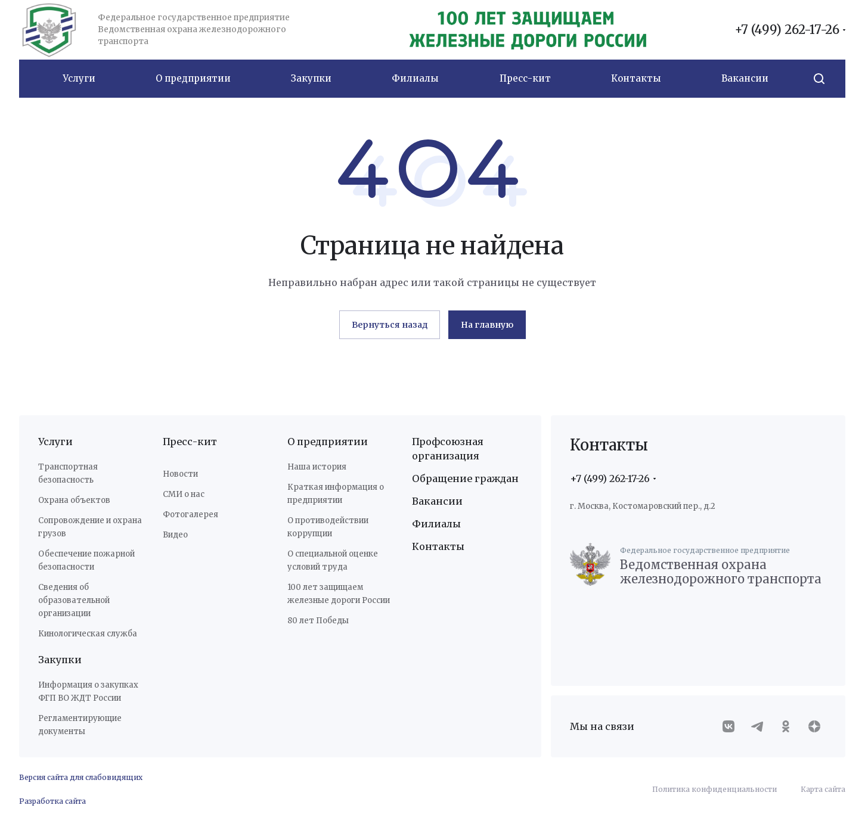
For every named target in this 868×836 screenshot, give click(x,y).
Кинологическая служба (87, 634)
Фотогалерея (190, 514)
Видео (175, 535)
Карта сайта (823, 789)
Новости (180, 474)
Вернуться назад (389, 324)
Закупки (60, 660)
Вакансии (437, 501)
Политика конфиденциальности (714, 789)
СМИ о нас (183, 494)
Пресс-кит (190, 441)
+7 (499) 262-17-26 (786, 30)
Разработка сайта (52, 801)
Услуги (55, 441)
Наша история (316, 467)
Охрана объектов (74, 500)
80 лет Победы (318, 621)
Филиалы (436, 524)
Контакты (438, 546)
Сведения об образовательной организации (74, 600)
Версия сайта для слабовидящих (80, 777)
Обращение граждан (465, 478)
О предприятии (327, 441)
